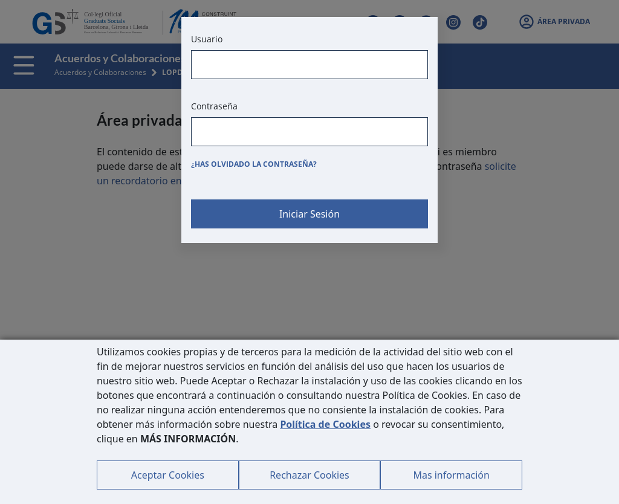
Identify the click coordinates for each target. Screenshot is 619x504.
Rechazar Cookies (309, 475)
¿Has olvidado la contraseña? (254, 164)
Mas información (451, 475)
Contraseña (214, 106)
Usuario (206, 39)
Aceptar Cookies (167, 475)
